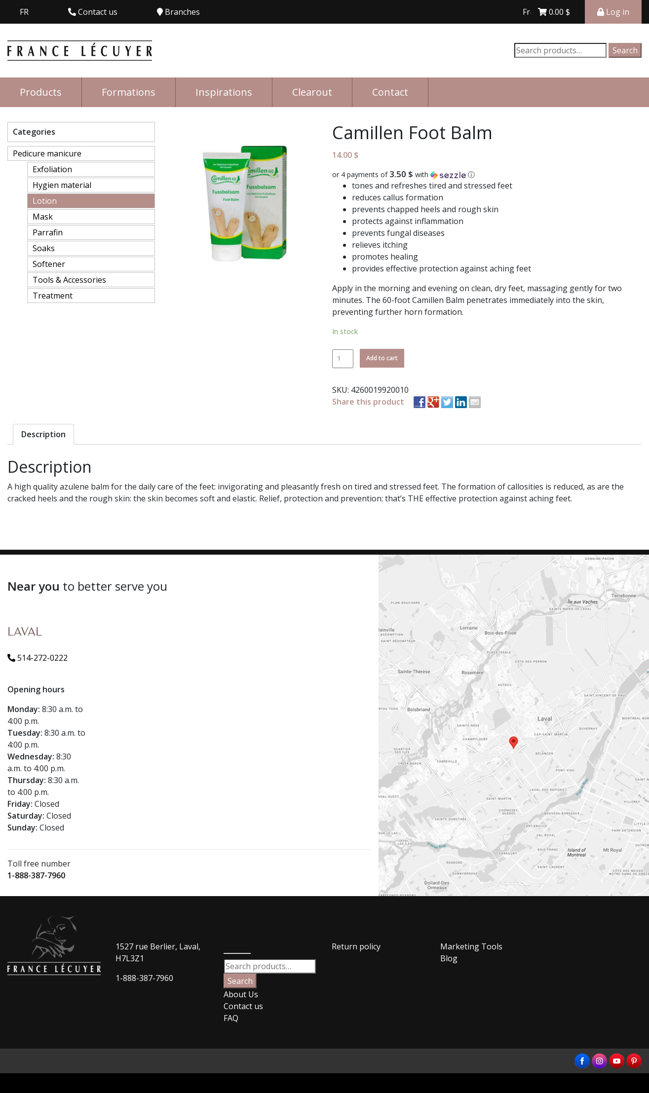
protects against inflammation (407, 221)
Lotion (45, 200)
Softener (49, 264)
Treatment (53, 295)
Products (41, 92)
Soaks (44, 248)
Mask (43, 216)
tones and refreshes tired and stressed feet (432, 185)
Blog (449, 958)
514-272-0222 (37, 657)
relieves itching (380, 244)
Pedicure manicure (47, 153)
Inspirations (223, 92)
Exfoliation (52, 169)
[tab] (43, 434)
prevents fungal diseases (398, 232)
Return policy (356, 946)
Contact (390, 92)
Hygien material (62, 185)
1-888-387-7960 (36, 875)
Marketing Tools (471, 946)
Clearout (312, 92)
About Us (241, 994)
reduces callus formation (397, 197)
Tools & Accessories (69, 279)
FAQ (231, 1018)
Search (625, 50)
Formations (128, 92)
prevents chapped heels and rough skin (425, 209)
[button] (487, 175)
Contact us (243, 1006)
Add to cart (382, 358)
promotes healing (385, 256)
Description (43, 434)
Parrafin (48, 232)
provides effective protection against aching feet (441, 268)
